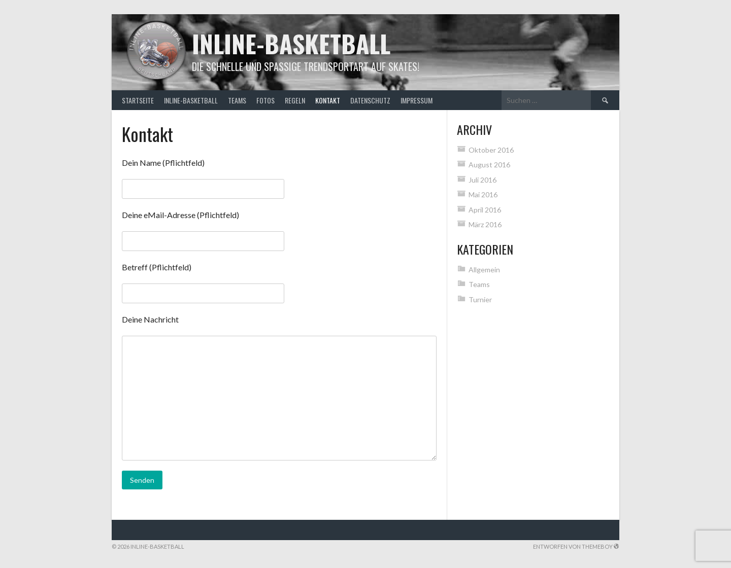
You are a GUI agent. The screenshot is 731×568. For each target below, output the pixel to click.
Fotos (265, 100)
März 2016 (485, 224)
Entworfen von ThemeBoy (576, 546)
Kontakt (327, 100)
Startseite (138, 100)
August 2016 (489, 164)
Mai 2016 (483, 194)
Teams (237, 100)
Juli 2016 (482, 179)
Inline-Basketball (291, 43)
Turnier (480, 299)
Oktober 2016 (491, 150)
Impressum (417, 100)
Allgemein (484, 269)
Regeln (295, 100)
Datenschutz (370, 100)
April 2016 (485, 209)
